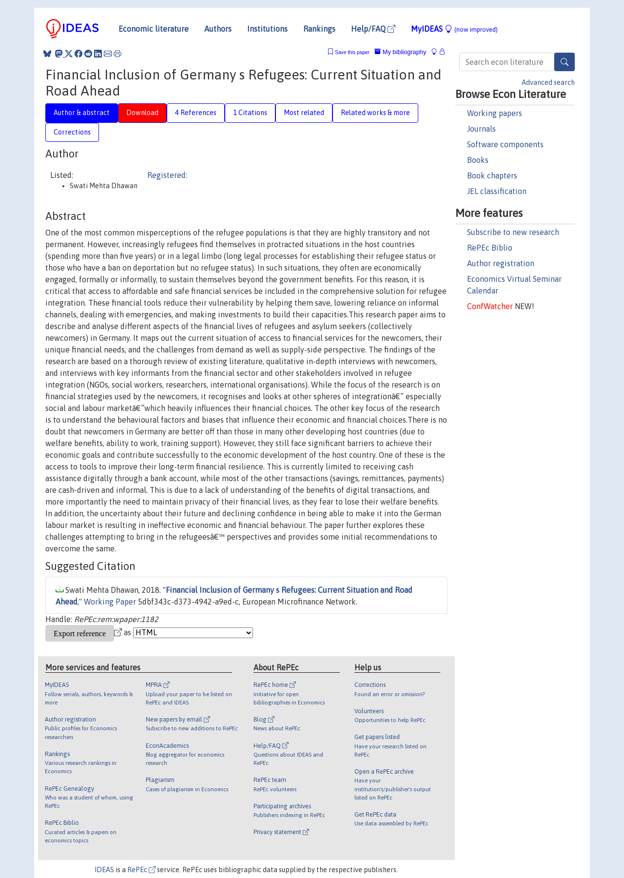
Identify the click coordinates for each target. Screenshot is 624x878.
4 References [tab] (195, 113)
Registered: (167, 175)
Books (477, 160)
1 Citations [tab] (250, 113)
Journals (481, 128)
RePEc (141, 870)
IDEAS (104, 870)
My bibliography (400, 52)
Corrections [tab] (72, 132)
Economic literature (153, 28)
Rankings (319, 28)
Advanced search (548, 82)
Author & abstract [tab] (82, 113)
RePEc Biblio (489, 247)
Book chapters (492, 175)
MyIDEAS (454, 28)
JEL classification (496, 191)
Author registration (500, 263)
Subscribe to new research (513, 232)
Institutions (267, 28)
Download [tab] (142, 113)
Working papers (494, 113)
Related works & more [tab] (375, 113)
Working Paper (110, 601)
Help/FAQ (373, 28)
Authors (218, 28)
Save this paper (352, 52)
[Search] (564, 62)
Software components (505, 144)
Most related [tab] (304, 113)
